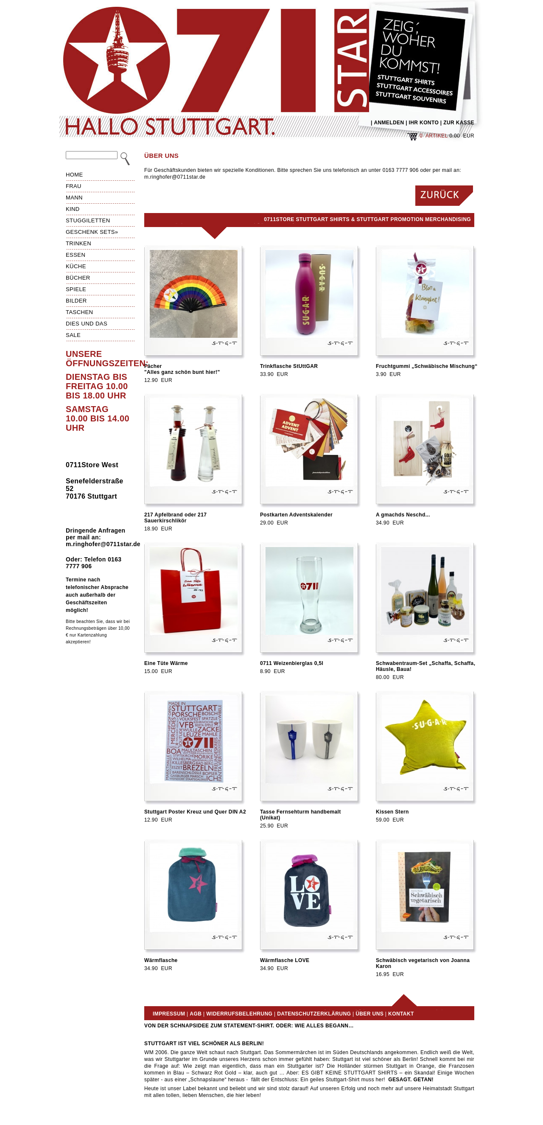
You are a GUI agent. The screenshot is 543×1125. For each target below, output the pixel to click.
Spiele (76, 289)
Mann (74, 197)
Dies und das (86, 323)
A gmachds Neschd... (403, 515)
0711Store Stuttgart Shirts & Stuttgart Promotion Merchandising (367, 219)
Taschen (79, 312)
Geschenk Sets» (92, 232)
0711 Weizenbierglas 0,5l (291, 663)
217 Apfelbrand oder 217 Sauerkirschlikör (175, 518)
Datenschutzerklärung (314, 1014)
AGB (196, 1014)
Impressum (169, 1014)
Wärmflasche (161, 960)
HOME (74, 174)
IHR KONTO (424, 123)
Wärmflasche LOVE (284, 960)
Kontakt (401, 1014)
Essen (75, 255)
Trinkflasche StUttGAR (289, 366)
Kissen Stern (392, 812)
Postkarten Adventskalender (296, 515)
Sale (73, 335)
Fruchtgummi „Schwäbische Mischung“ (427, 366)
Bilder (76, 300)
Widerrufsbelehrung (239, 1014)
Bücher (78, 278)
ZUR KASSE (458, 123)
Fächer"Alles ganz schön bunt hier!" (182, 369)
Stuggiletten (88, 220)
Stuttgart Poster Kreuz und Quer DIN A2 (195, 812)
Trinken (78, 243)
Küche (76, 266)
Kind (73, 209)
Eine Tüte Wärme (166, 663)
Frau (73, 186)
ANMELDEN (389, 123)
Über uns (369, 1014)
